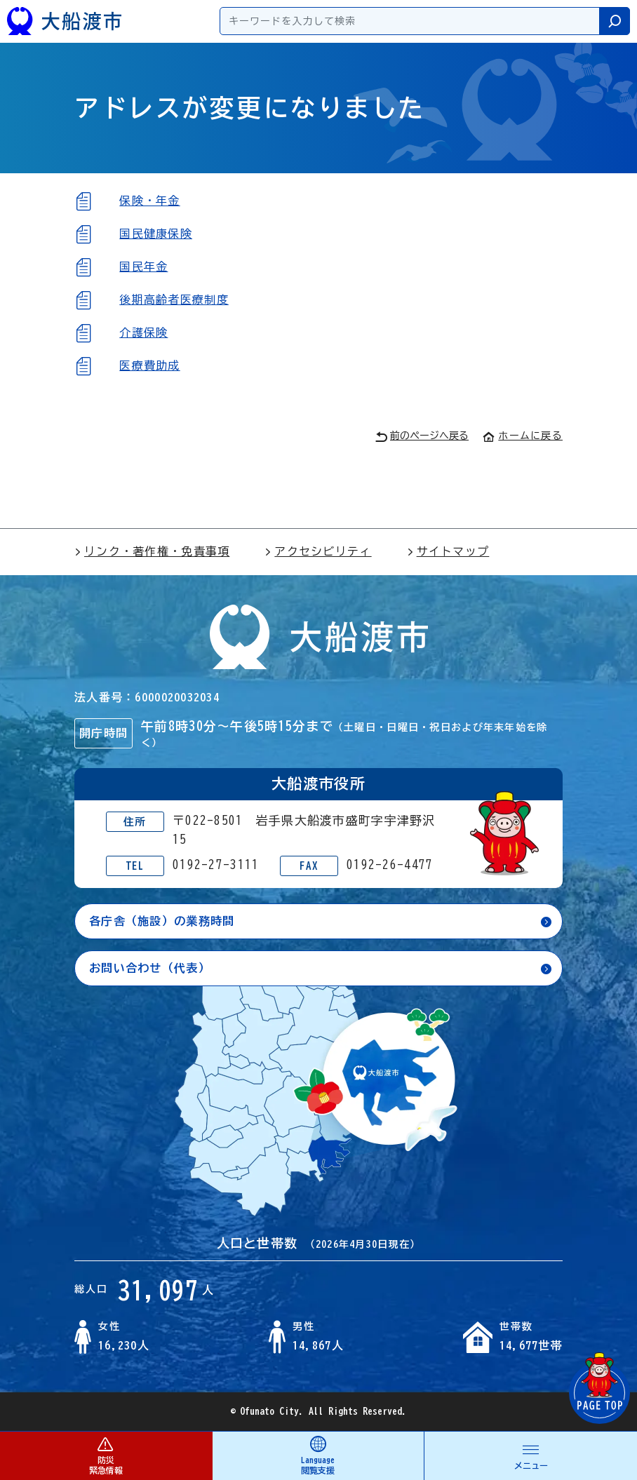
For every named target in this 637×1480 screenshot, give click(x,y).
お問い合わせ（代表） (149, 968)
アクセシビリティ (317, 551)
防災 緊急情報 (106, 1455)
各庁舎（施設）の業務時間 (161, 921)
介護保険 (143, 332)
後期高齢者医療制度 (174, 299)
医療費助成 (149, 365)
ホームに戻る (523, 435)
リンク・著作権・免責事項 (151, 551)
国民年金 (143, 266)
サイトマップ (448, 551)
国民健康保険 (155, 233)
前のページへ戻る (422, 437)
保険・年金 (149, 200)
